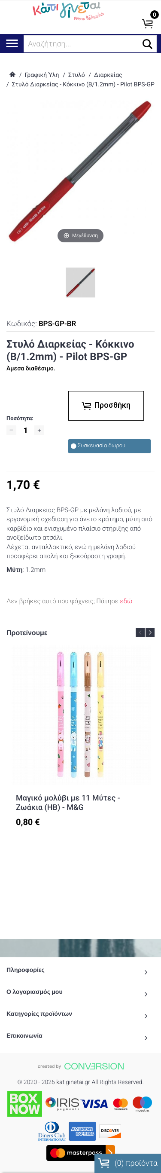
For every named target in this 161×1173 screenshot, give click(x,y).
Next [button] (150, 632)
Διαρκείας (108, 75)
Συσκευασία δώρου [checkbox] (98, 446)
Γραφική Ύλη (41, 75)
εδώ (126, 601)
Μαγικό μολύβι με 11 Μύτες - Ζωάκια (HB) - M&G (68, 803)
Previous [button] (140, 632)
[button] (147, 44)
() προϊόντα (128, 1163)
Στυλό (76, 75)
